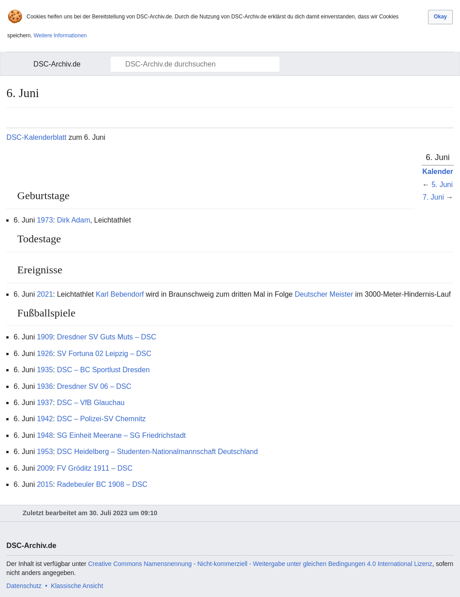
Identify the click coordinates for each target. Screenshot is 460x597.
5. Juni (442, 184)
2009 (45, 468)
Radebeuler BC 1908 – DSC (102, 484)
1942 (45, 419)
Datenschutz (23, 585)
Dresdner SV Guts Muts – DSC (106, 337)
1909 (45, 337)
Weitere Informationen (60, 35)
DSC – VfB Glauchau (90, 402)
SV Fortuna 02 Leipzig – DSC (104, 353)
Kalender (437, 171)
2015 (45, 484)
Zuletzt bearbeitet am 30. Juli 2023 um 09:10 (90, 513)
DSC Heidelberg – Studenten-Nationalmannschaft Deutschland (157, 451)
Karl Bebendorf (120, 294)
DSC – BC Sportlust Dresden (103, 370)
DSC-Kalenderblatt (36, 137)
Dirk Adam (73, 220)
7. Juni (433, 197)
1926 (45, 353)
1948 (45, 435)
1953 (45, 451)
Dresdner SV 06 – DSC (94, 386)
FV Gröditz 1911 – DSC (94, 468)
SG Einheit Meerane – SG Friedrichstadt (121, 435)
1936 (45, 386)
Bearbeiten (402, 194)
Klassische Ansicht (77, 585)
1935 (45, 370)
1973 (45, 220)
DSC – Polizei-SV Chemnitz (101, 419)
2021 (45, 294)
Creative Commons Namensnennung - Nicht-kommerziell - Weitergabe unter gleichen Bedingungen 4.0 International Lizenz (260, 563)
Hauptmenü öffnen (18, 64)
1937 (45, 402)
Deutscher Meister (324, 294)
